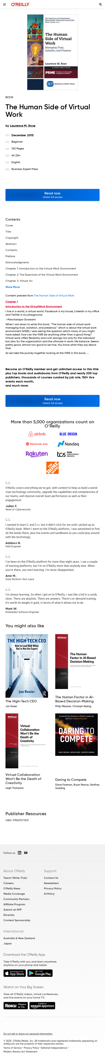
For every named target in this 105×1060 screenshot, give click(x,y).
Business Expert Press (24, 169)
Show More (12, 287)
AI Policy (49, 894)
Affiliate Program (14, 904)
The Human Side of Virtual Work (54, 295)
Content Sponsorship (16, 920)
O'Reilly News (11, 888)
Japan (7, 943)
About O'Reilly (14, 871)
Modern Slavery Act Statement (20, 1051)
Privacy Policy (52, 888)
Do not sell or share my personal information (27, 1033)
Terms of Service (12, 1047)
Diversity (8, 915)
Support (50, 871)
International (13, 931)
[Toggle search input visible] (100, 4)
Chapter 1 (11, 301)
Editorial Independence (54, 1047)
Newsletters (51, 883)
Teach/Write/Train (15, 878)
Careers (8, 883)
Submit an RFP (12, 909)
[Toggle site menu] (4, 4)
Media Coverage (14, 894)
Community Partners (16, 899)
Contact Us (51, 878)
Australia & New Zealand (19, 938)
